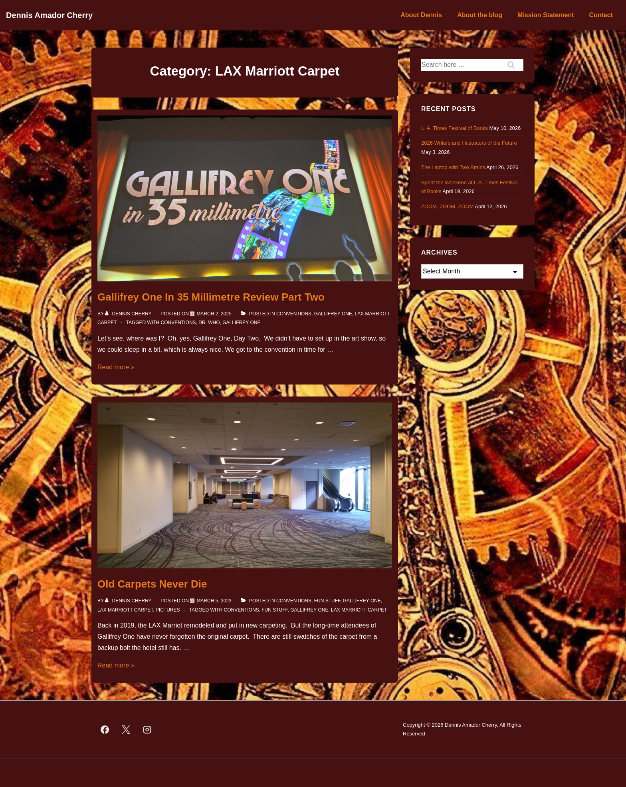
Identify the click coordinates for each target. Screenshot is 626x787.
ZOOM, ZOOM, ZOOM (447, 206)
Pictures (168, 610)
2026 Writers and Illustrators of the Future (469, 143)
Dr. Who (209, 322)
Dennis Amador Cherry (49, 15)
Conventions (293, 314)
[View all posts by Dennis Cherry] (129, 314)
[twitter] (126, 729)
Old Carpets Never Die (152, 584)
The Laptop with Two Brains (453, 167)
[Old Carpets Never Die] (213, 601)
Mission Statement (545, 15)
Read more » (116, 367)
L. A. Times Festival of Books (454, 128)
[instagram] (147, 729)
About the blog (479, 15)
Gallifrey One (333, 314)
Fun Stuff (327, 601)
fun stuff (274, 610)
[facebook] (105, 729)
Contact (601, 15)
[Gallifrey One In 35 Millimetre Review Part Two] (213, 314)
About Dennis (421, 15)
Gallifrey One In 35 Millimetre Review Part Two (211, 297)
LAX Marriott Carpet (125, 610)
